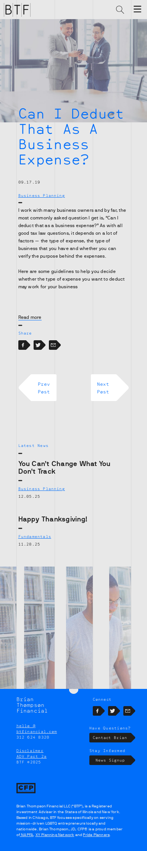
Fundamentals (34, 536)
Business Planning (41, 195)
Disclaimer (30, 750)
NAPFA (26, 835)
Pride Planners (96, 835)
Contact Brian (112, 737)
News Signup (113, 760)
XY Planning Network (55, 835)
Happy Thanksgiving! (53, 519)
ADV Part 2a (31, 756)
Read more (30, 317)
